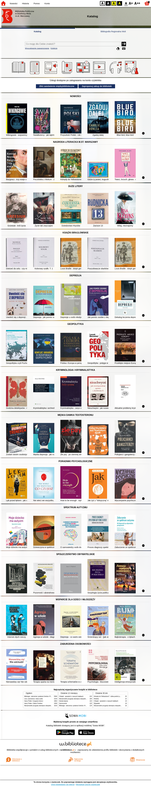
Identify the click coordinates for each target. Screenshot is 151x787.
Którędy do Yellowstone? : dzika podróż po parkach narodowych (114, 696)
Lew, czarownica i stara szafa (33, 699)
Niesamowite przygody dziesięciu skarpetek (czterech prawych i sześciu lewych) (49, 705)
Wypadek (97, 703)
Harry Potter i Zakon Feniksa (33, 703)
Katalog (37, 31)
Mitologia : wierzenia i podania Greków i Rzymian (39, 696)
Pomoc (37, 3)
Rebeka (96, 699)
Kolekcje (54, 48)
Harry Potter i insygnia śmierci (33, 701)
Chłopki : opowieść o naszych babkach (71, 696)
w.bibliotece (67, 750)
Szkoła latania (63, 701)
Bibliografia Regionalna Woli (113, 31)
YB (113, 3)
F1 (131, 3)
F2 (137, 3)
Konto (47, 3)
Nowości (13, 3)
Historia (25, 3)
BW (108, 3)
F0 (126, 3)
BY (119, 3)
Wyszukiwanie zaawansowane (37, 48)
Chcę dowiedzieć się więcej (62, 784)
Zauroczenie (63, 703)
